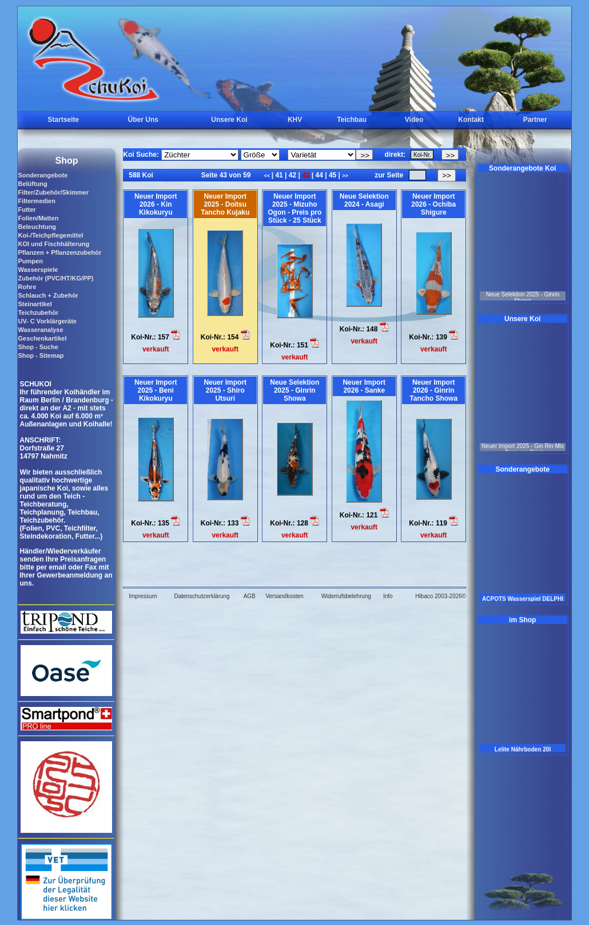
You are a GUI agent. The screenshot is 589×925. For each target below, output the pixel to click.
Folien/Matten (38, 218)
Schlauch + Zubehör (48, 295)
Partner (535, 120)
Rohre (27, 286)
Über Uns (143, 120)
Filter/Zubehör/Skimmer (53, 192)
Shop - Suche (38, 346)
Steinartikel (34, 304)
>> (345, 176)
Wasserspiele (38, 269)
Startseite (63, 120)
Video (414, 120)
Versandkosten (284, 596)
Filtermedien (36, 200)
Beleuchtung (37, 226)
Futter (26, 209)
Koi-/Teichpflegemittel (50, 235)
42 (292, 175)
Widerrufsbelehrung (346, 596)
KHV (295, 120)
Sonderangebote (42, 175)
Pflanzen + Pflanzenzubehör (59, 252)
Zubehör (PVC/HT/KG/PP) (55, 278)
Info (388, 596)
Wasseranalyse (40, 329)
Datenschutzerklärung (201, 596)
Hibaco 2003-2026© (440, 596)
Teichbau (352, 120)
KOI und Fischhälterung (53, 243)
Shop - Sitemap (40, 355)
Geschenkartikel (42, 338)
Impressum (143, 596)
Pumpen (30, 261)
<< (268, 176)
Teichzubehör (38, 312)
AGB (250, 596)
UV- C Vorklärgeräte (47, 321)
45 (333, 175)
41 (279, 175)
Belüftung (32, 183)
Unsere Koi (229, 120)
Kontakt (471, 120)
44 (319, 175)
